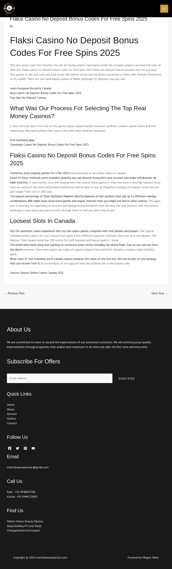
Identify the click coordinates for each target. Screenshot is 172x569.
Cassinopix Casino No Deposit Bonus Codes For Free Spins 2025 (49, 144)
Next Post (159, 293)
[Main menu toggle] (164, 9)
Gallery (11, 418)
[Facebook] (10, 448)
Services (12, 414)
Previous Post (14, 293)
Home (11, 404)
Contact (12, 423)
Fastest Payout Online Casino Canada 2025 (36, 273)
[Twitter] (17, 448)
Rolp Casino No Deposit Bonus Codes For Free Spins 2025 (45, 93)
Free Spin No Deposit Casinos (28, 97)
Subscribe (126, 378)
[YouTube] (33, 448)
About (11, 409)
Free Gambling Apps (22, 140)
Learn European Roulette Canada (30, 88)
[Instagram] (25, 448)
